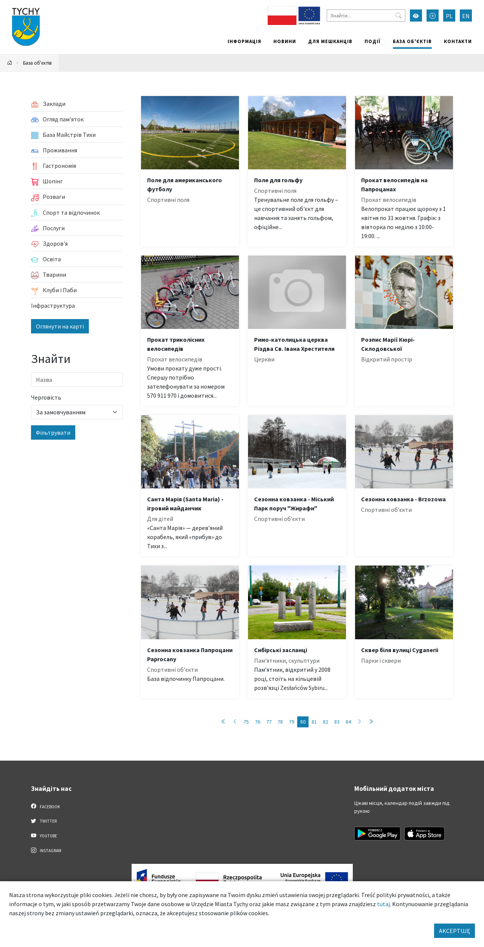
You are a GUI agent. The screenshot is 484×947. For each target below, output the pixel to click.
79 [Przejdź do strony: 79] (291, 721)
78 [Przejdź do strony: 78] (280, 721)
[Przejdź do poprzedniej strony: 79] (234, 721)
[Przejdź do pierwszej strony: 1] (223, 721)
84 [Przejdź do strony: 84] (348, 721)
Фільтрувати (53, 432)
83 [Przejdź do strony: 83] (337, 721)
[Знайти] (366, 15)
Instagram (46, 850)
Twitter (44, 820)
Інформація (244, 41)
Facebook (45, 806)
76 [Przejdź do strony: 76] (257, 721)
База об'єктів (412, 41)
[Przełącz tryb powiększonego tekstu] (433, 15)
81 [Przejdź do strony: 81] (314, 721)
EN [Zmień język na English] (466, 16)
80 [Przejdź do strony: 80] (303, 721)
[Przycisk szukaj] (398, 15)
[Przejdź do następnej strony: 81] (359, 721)
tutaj (383, 904)
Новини (284, 41)
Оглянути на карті (60, 326)
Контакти (458, 41)
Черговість (46, 397)
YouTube (44, 835)
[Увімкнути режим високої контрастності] (416, 15)
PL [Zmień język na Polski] (449, 16)
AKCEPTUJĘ (454, 931)
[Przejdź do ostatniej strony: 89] (371, 721)
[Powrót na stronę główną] (10, 62)
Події (373, 41)
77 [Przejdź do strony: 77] (268, 721)
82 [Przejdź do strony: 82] (325, 721)
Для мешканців (330, 41)
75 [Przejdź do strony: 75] (246, 721)
